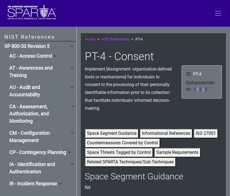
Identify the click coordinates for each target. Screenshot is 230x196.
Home (90, 39)
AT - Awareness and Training (30, 71)
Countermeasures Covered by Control (122, 142)
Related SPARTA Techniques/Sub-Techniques (130, 161)
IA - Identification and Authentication (32, 168)
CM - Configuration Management (29, 136)
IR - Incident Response (33, 183)
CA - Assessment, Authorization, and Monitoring (29, 114)
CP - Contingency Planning (37, 152)
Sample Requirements (177, 152)
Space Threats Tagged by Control (119, 152)
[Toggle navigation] (218, 13)
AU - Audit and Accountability (24, 91)
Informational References (166, 133)
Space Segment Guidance (111, 133)
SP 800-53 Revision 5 (26, 46)
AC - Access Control (30, 56)
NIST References (115, 39)
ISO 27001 (206, 133)
